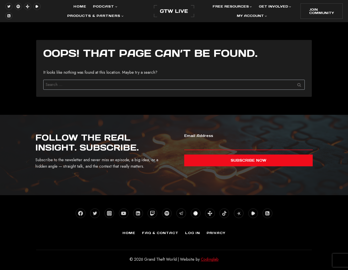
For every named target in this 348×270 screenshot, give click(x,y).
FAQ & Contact (160, 233)
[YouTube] (124, 213)
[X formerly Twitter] (8, 6)
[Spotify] (18, 6)
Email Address (198, 135)
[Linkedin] (138, 213)
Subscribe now (248, 160)
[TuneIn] (27, 6)
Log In (192, 233)
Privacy (216, 233)
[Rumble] (36, 6)
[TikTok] (224, 213)
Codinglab (210, 259)
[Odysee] (238, 213)
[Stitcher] (195, 213)
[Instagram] (109, 213)
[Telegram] (181, 213)
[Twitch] (152, 213)
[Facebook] (80, 213)
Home (79, 6)
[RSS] (8, 15)
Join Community (321, 11)
